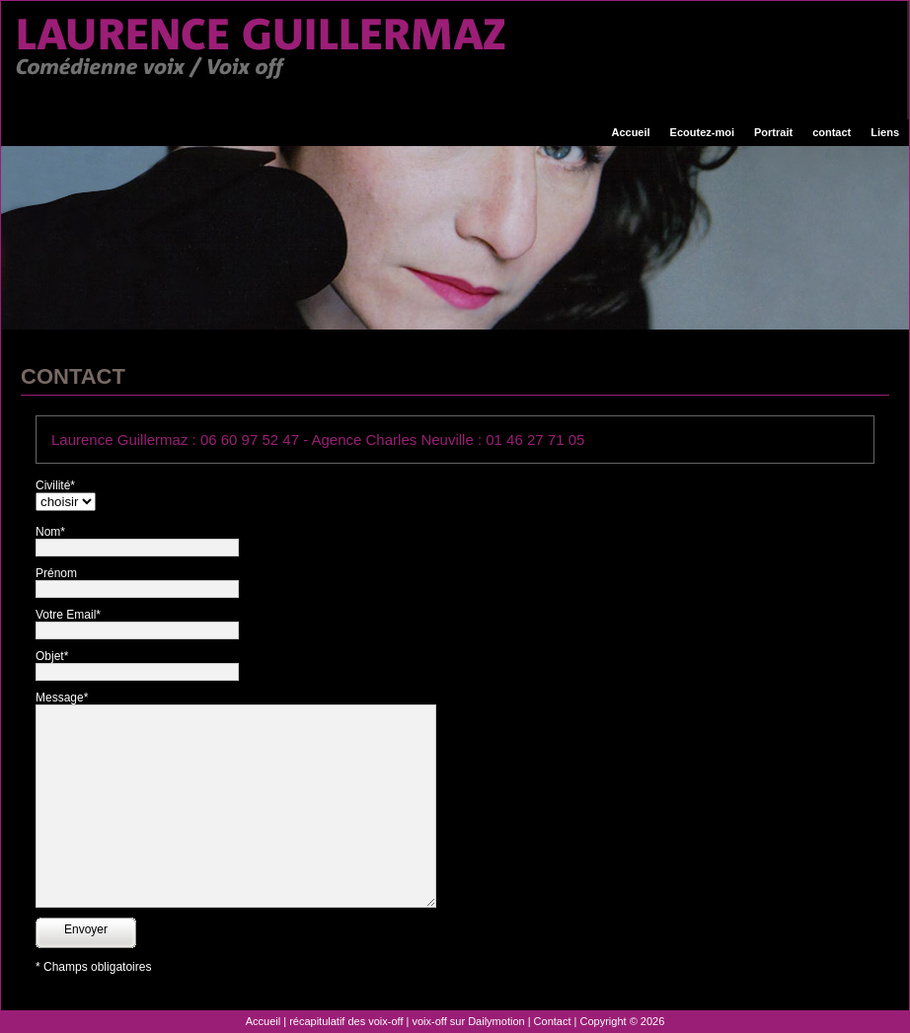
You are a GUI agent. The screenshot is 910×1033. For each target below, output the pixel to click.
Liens (885, 132)
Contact (552, 1021)
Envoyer (86, 929)
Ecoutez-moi (702, 132)
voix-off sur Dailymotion (469, 1021)
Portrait (773, 132)
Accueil (630, 132)
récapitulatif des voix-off (346, 1021)
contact (831, 132)
